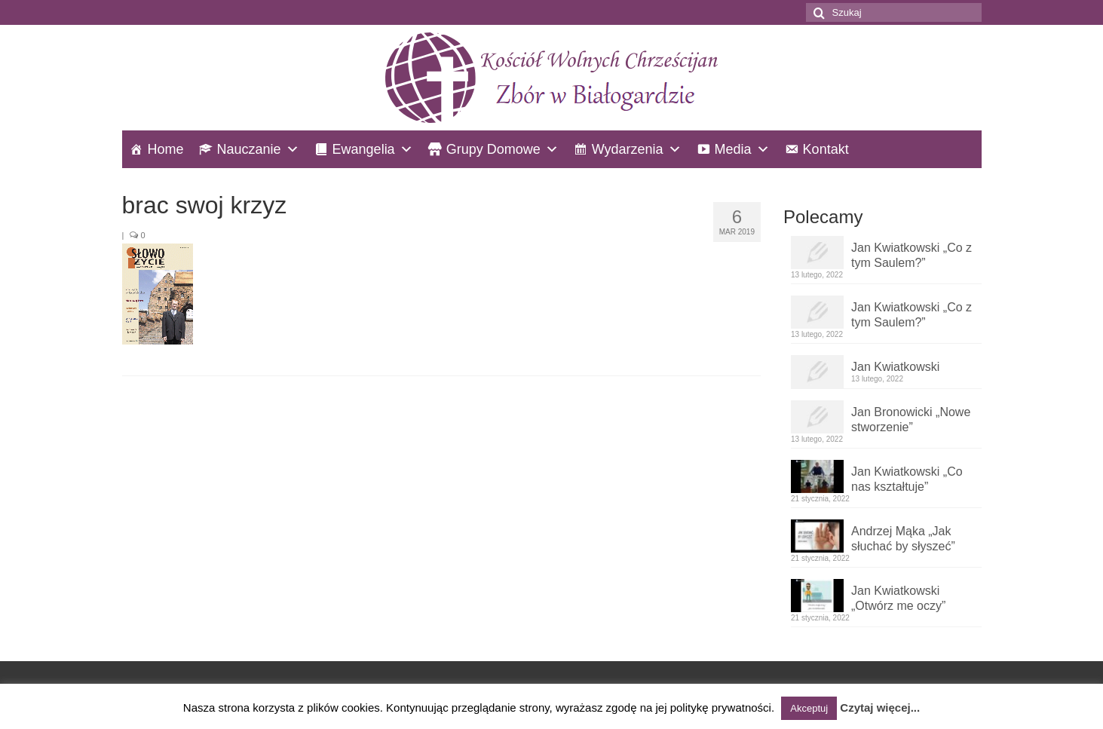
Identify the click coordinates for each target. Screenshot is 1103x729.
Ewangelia (363, 149)
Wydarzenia (627, 149)
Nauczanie (249, 149)
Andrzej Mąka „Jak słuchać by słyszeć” (903, 539)
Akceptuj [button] (809, 708)
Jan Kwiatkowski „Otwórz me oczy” (898, 598)
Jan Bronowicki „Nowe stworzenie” (910, 419)
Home (166, 149)
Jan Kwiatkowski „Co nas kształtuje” (907, 479)
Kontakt (826, 149)
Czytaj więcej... (880, 707)
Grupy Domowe (493, 149)
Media (733, 149)
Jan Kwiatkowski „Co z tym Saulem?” (911, 255)
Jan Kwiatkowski (895, 366)
